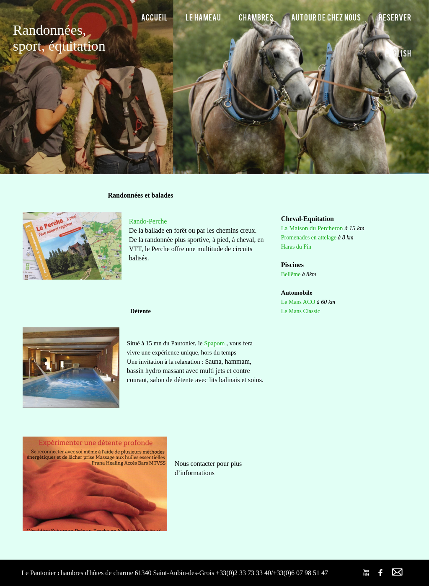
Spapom (214, 343)
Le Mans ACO (298, 302)
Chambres (256, 17)
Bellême (291, 274)
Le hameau (203, 17)
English (398, 53)
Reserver (395, 17)
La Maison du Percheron (312, 228)
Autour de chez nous (326, 17)
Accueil (154, 17)
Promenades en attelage (308, 237)
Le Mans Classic (300, 311)
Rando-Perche (148, 221)
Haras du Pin (296, 247)
